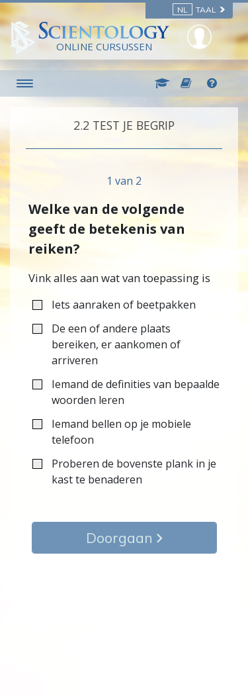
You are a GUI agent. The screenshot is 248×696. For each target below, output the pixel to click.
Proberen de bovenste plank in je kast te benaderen (124, 471)
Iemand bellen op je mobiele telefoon (111, 432)
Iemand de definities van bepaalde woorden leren (126, 392)
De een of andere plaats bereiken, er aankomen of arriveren (106, 344)
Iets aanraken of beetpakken (118, 304)
